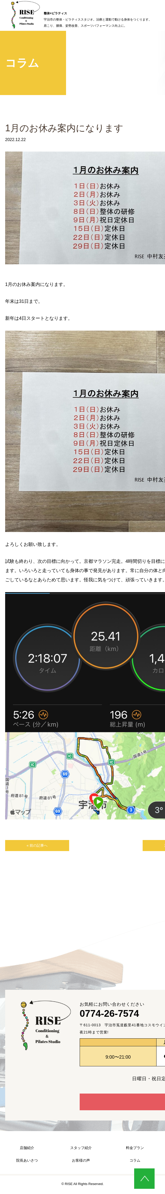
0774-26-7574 (122, 1017)
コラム (135, 1161)
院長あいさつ (27, 1161)
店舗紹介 (27, 1149)
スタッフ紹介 (81, 1149)
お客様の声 (81, 1161)
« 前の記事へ (26, 846)
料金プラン (134, 1149)
